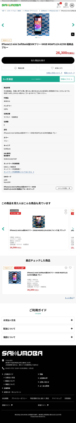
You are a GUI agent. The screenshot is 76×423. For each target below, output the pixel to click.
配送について (69, 73)
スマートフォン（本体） (14, 11)
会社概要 (5, 398)
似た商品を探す (38, 60)
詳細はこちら (65, 79)
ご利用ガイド (7, 374)
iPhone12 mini (53, 11)
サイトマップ (56, 398)
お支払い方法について (54, 73)
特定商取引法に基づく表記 (39, 398)
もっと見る (69, 298)
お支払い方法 (9, 377)
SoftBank (44, 11)
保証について (9, 384)
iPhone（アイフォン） (31, 11)
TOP (3, 11)
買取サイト (7, 405)
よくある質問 (43, 386)
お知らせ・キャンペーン (11, 392)
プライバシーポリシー (19, 398)
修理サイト (43, 405)
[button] (72, 228)
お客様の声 (43, 378)
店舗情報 (6, 388)
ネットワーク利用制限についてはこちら (19, 172)
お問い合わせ (43, 382)
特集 (40, 374)
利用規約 (68, 398)
